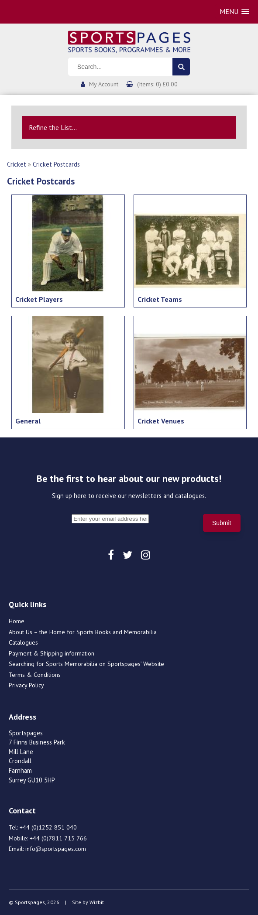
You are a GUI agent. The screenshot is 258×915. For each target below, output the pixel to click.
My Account (103, 84)
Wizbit (96, 902)
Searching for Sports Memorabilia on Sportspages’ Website (86, 664)
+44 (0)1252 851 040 (48, 827)
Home (16, 621)
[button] (234, 11)
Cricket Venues (161, 421)
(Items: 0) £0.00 (157, 84)
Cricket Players (39, 299)
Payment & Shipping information (51, 653)
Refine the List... (53, 127)
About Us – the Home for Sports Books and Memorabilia (83, 632)
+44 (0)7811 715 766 (58, 838)
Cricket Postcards (56, 164)
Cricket (16, 164)
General (28, 421)
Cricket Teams (160, 299)
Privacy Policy (26, 685)
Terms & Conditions (35, 675)
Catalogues (23, 642)
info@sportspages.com (55, 849)
